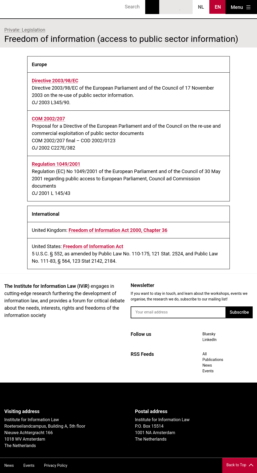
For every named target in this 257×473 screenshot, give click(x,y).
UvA (66, 395)
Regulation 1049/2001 (56, 164)
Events (208, 371)
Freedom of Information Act (92, 246)
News (207, 365)
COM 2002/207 (48, 118)
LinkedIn (176, 7)
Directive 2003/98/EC (55, 80)
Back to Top (236, 465)
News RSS (186, 7)
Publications (213, 359)
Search (152, 7)
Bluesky (166, 7)
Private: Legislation (24, 30)
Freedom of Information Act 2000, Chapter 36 (118, 230)
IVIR (19, 9)
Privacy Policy (55, 465)
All (205, 354)
